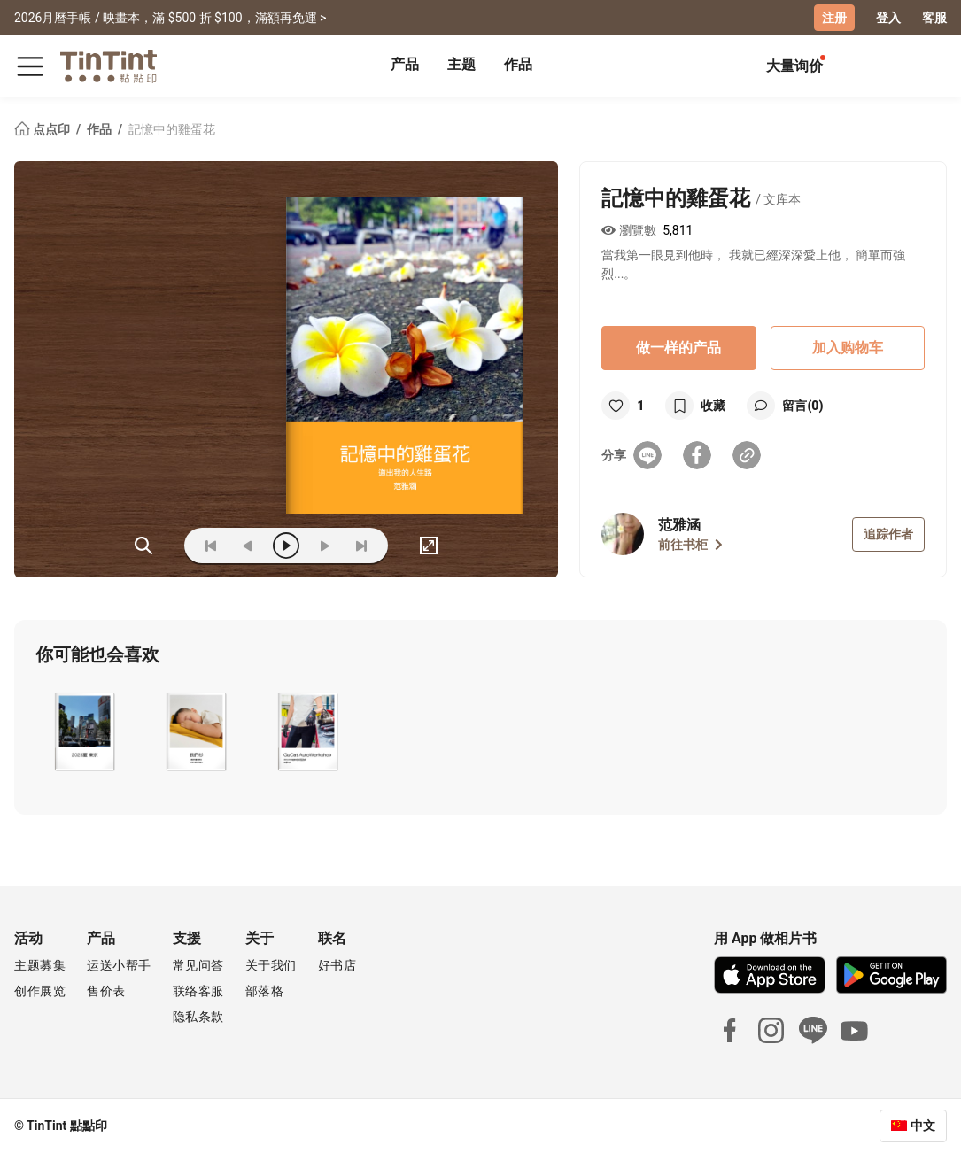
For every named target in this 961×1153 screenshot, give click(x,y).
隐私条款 (198, 1017)
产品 (405, 64)
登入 (888, 18)
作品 (518, 64)
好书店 (337, 965)
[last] (361, 545)
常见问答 (198, 965)
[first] (211, 545)
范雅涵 (679, 524)
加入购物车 (847, 347)
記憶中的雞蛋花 (171, 129)
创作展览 (40, 991)
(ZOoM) (143, 545)
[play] (286, 545)
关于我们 (271, 965)
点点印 (43, 129)
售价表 (106, 991)
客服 (934, 18)
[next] (324, 545)
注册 (834, 18)
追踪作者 (888, 534)
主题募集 (40, 965)
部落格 (264, 991)
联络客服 (198, 991)
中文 (923, 1125)
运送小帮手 (119, 965)
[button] (83, 731)
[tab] (404, 66)
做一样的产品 (678, 347)
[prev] (248, 545)
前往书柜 (690, 545)
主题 (461, 64)
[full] (429, 545)
